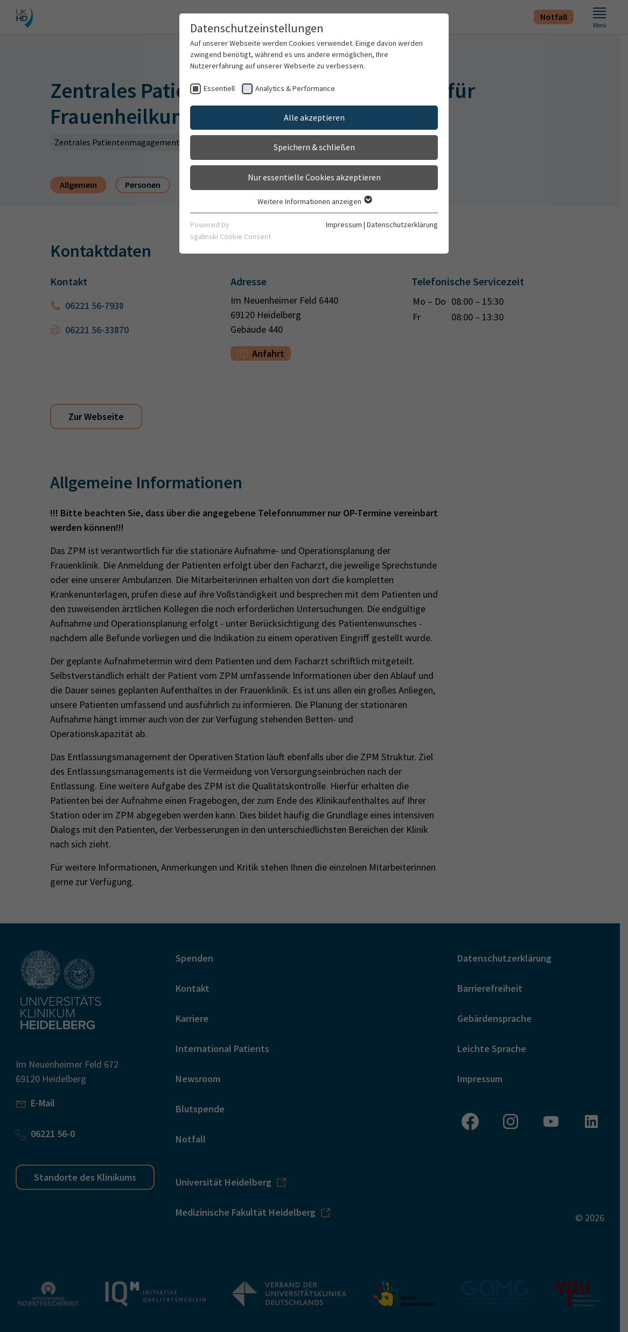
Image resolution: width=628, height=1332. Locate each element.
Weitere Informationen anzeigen (314, 201)
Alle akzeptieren (314, 117)
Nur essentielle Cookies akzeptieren (314, 177)
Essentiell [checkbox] (219, 88)
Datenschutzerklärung (402, 224)
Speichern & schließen (314, 147)
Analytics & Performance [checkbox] (295, 88)
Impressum (344, 224)
